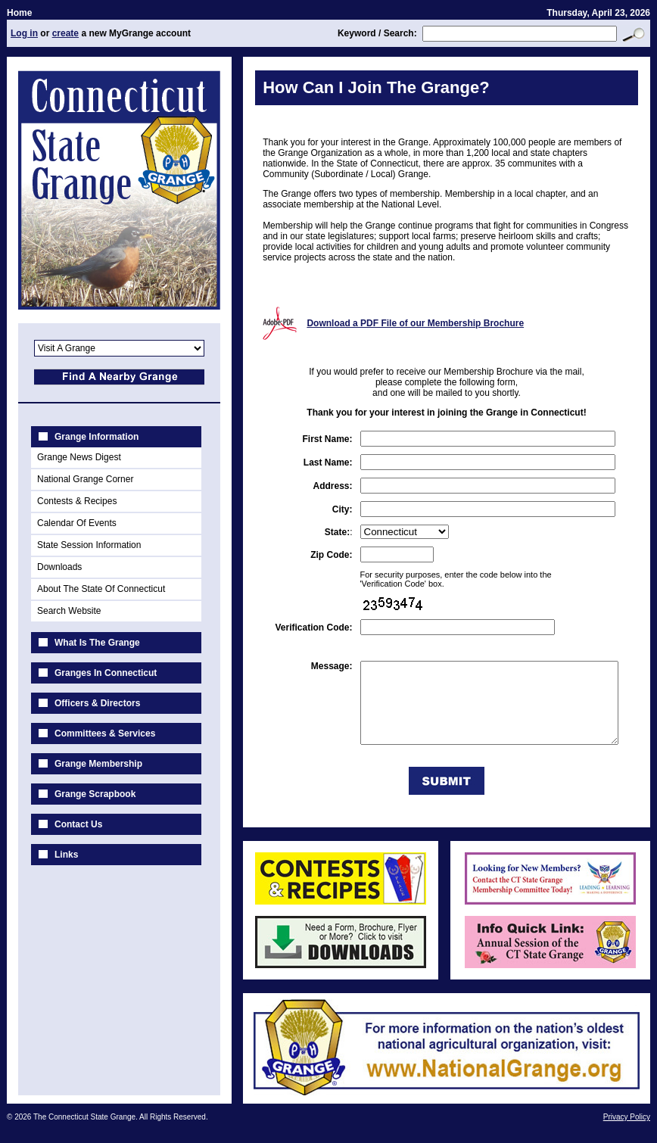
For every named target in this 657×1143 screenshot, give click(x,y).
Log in (23, 33)
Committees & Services (104, 733)
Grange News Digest (78, 457)
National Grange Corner (84, 479)
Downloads (58, 567)
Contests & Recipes (76, 501)
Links (65, 854)
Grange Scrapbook (94, 794)
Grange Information (96, 436)
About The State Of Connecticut (100, 589)
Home (18, 13)
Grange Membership (98, 763)
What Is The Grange (96, 642)
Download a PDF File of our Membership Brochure (407, 323)
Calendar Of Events (76, 523)
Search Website (68, 611)
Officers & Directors (96, 703)
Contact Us (77, 824)
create (64, 33)
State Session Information (88, 545)
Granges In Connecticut (105, 673)
